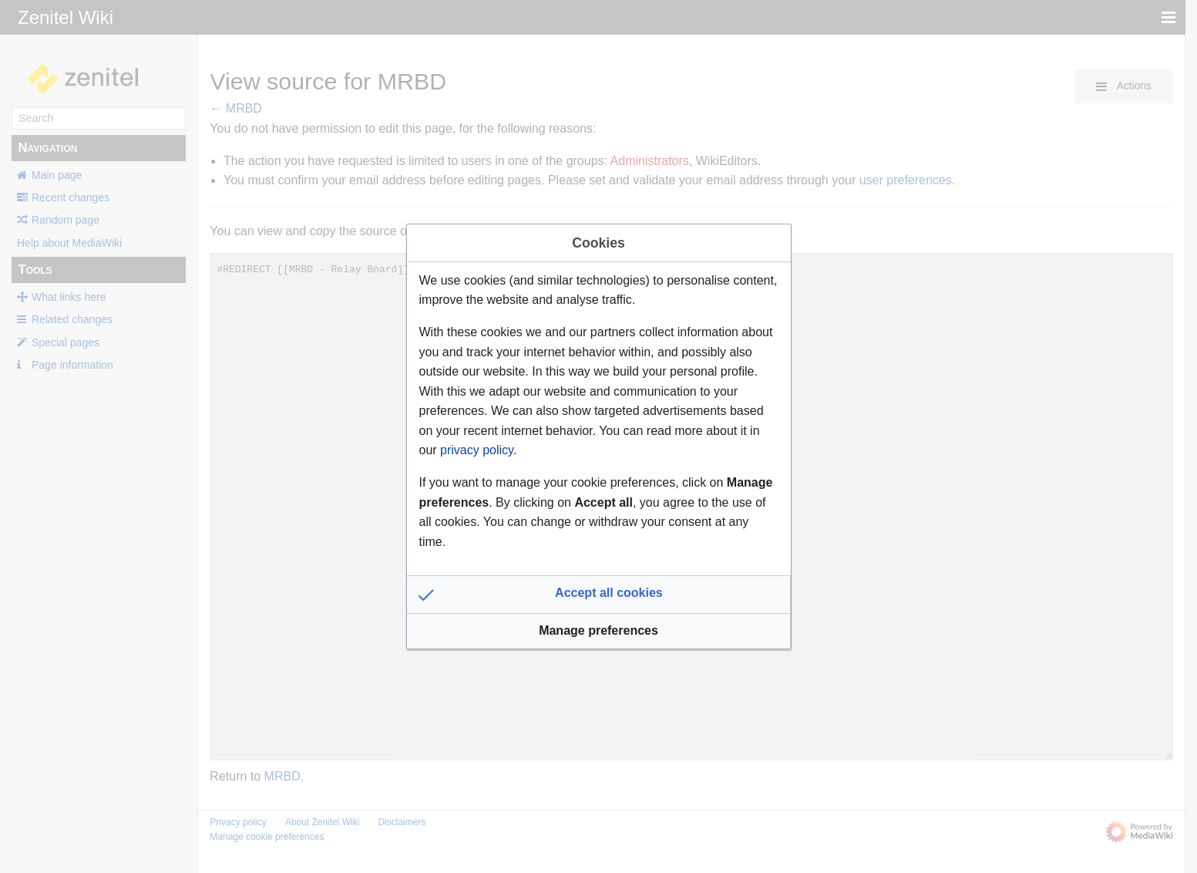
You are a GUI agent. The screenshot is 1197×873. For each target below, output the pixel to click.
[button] (599, 594)
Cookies (598, 243)
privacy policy (476, 450)
